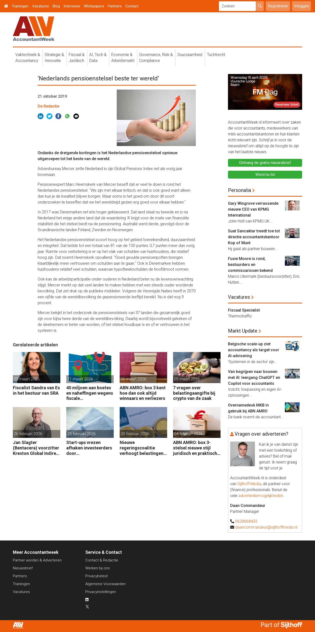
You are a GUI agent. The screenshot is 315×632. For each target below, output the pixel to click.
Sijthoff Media (249, 484)
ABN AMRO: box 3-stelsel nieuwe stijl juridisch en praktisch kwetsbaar (195, 448)
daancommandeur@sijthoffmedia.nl (266, 527)
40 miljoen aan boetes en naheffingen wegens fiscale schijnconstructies (89, 393)
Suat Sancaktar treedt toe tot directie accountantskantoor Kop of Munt (254, 237)
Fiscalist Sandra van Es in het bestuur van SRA (36, 390)
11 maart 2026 (80, 379)
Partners (115, 6)
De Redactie (48, 106)
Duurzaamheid (190, 54)
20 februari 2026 (135, 433)
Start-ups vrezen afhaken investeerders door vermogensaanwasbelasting (89, 448)
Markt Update (242, 331)
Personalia (239, 190)
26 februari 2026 (28, 433)
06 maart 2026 (133, 379)
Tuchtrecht (216, 54)
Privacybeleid (96, 576)
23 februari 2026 (81, 433)
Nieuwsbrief (23, 568)
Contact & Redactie (101, 560)
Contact (131, 6)
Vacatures (40, 6)
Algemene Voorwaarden (105, 584)
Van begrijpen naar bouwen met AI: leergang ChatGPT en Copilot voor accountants (254, 377)
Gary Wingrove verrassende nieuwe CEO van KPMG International (253, 209)
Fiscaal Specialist (244, 310)
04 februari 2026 (188, 433)
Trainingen (20, 6)
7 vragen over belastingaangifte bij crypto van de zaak (194, 393)
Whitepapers (94, 6)
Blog (56, 6)
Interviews (72, 6)
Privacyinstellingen (100, 592)
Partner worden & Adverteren (37, 560)
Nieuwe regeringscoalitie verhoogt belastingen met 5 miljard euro (141, 448)
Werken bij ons (97, 568)
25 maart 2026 (27, 379)
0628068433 (246, 521)
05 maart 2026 (187, 379)
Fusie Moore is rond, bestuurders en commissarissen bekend (250, 264)
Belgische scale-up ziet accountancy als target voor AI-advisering (253, 350)
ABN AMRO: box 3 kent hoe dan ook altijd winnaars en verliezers (143, 393)
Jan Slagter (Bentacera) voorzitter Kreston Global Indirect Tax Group (36, 448)
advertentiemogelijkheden (260, 495)
